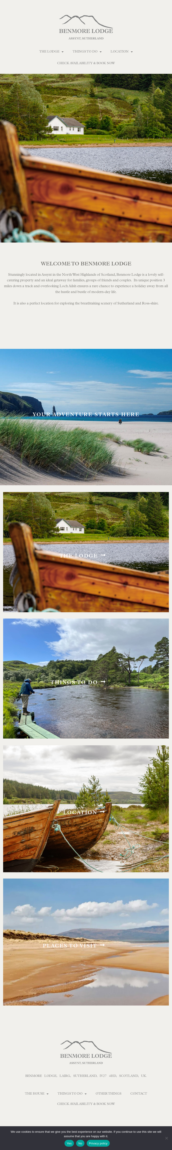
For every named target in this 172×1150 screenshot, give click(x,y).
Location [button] (122, 52)
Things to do (74, 683)
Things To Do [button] (87, 52)
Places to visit (70, 946)
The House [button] (37, 1094)
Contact (138, 1093)
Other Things (108, 1093)
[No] (166, 1138)
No (80, 1143)
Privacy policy (98, 1143)
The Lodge (78, 556)
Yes (69, 1143)
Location (80, 813)
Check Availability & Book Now (86, 63)
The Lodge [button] (51, 52)
